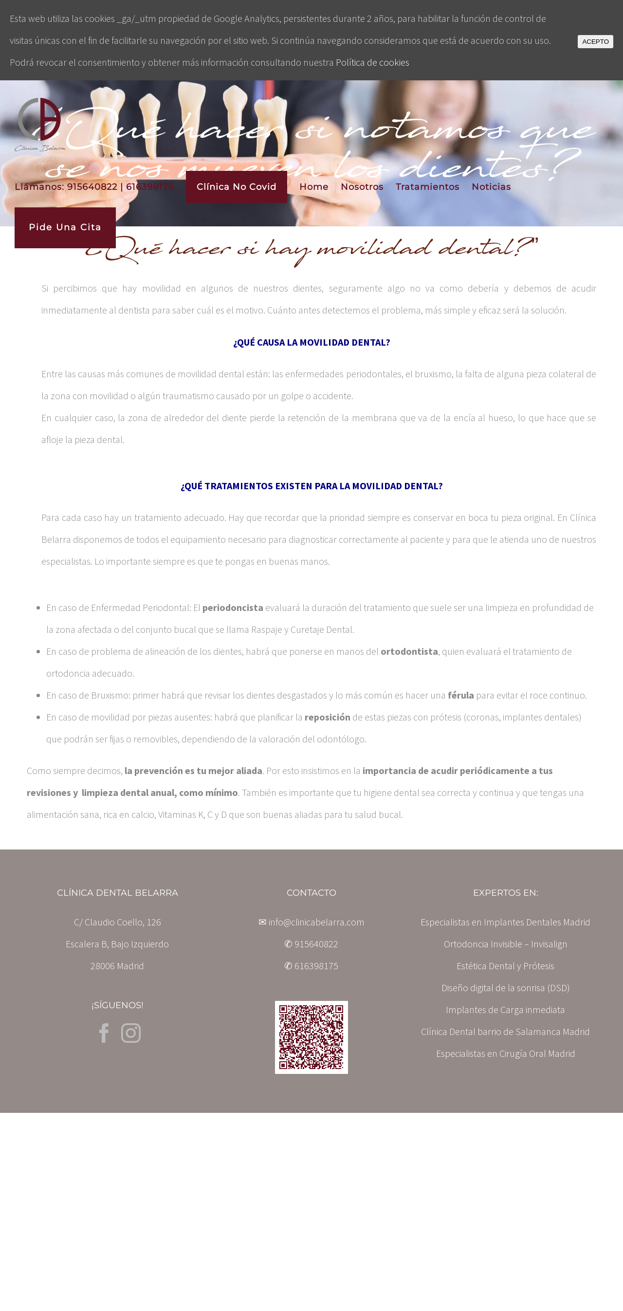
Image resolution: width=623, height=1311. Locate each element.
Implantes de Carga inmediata (505, 1009)
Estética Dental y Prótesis (505, 966)
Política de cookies (372, 62)
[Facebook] (104, 1033)
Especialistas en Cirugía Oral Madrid (505, 1053)
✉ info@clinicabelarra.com (311, 922)
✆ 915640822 (311, 944)
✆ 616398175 (311, 966)
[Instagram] (131, 1033)
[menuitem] (100, 186)
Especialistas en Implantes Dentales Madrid (505, 922)
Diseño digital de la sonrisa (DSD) (505, 987)
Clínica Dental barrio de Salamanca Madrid (505, 1031)
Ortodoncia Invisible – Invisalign (506, 944)
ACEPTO (595, 41)
